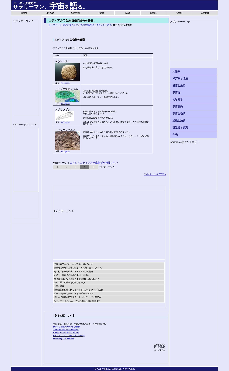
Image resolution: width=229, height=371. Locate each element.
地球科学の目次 (70, 25)
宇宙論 (176, 92)
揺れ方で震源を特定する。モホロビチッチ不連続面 (77, 297)
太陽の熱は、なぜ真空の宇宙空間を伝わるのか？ (76, 279)
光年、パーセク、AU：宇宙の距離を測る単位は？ (77, 301)
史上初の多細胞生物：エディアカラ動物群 (73, 271)
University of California (63, 338)
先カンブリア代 (103, 25)
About (179, 12)
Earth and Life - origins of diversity (69, 335)
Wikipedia (65, 83)
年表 (175, 134)
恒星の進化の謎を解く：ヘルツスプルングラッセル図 (78, 290)
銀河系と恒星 (180, 78)
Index (101, 12)
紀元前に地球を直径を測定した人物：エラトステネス (78, 268)
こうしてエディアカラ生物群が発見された (94, 162)
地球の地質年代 (87, 25)
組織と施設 (179, 120)
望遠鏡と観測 (180, 127)
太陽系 (176, 71)
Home (24, 12)
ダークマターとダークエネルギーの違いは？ (74, 293)
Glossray (75, 12)
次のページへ (107, 166)
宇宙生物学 (179, 113)
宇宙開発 (178, 106)
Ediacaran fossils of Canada (66, 332)
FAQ (127, 12)
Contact (205, 12)
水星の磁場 (59, 286)
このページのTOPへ (155, 174)
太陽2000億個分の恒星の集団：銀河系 (71, 275)
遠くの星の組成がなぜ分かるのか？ (70, 282)
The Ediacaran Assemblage (66, 329)
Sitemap (50, 12)
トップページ (55, 25)
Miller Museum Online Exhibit (66, 327)
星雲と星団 (179, 85)
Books (153, 12)
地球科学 (178, 99)
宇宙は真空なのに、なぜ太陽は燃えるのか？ (74, 264)
